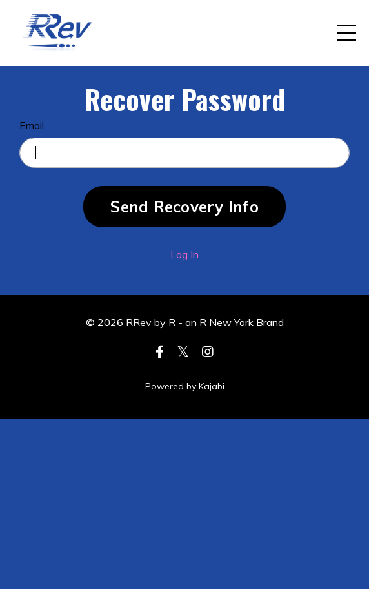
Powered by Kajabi (184, 386)
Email (31, 125)
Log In (184, 254)
